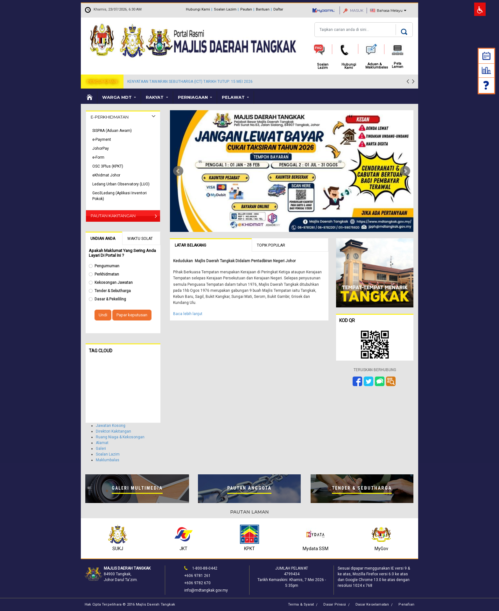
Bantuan (263, 9)
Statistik (486, 70)
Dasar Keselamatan (372, 604)
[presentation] (408, 82)
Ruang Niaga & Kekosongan (120, 437)
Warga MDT (117, 97)
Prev (178, 171)
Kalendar (486, 56)
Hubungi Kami (198, 9)
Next (405, 171)
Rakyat (155, 97)
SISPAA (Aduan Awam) (112, 130)
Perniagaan (193, 97)
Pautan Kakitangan (113, 215)
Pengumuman (107, 266)
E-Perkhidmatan (110, 116)
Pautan (246, 9)
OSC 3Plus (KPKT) (107, 166)
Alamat (102, 443)
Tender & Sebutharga (113, 291)
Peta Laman (397, 65)
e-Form (98, 157)
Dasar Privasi (334, 604)
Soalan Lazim (225, 9)
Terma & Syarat (301, 604)
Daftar (278, 9)
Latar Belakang (190, 245)
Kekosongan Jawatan (114, 282)
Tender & (362, 488)
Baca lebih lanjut (187, 314)
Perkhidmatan (107, 274)
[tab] (104, 238)
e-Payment (101, 139)
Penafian (406, 604)
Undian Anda (102, 238)
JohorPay (100, 148)
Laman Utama (89, 97)
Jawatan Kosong (110, 425)
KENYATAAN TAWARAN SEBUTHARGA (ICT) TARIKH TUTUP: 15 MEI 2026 (190, 81)
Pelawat (234, 97)
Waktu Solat (140, 238)
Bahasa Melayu (390, 10)
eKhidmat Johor (106, 175)
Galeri (101, 448)
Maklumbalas (107, 460)
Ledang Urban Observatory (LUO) (121, 184)
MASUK (353, 10)
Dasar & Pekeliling (110, 299)
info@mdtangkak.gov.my (206, 590)
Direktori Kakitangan (113, 431)
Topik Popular (271, 245)
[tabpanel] (123, 287)
